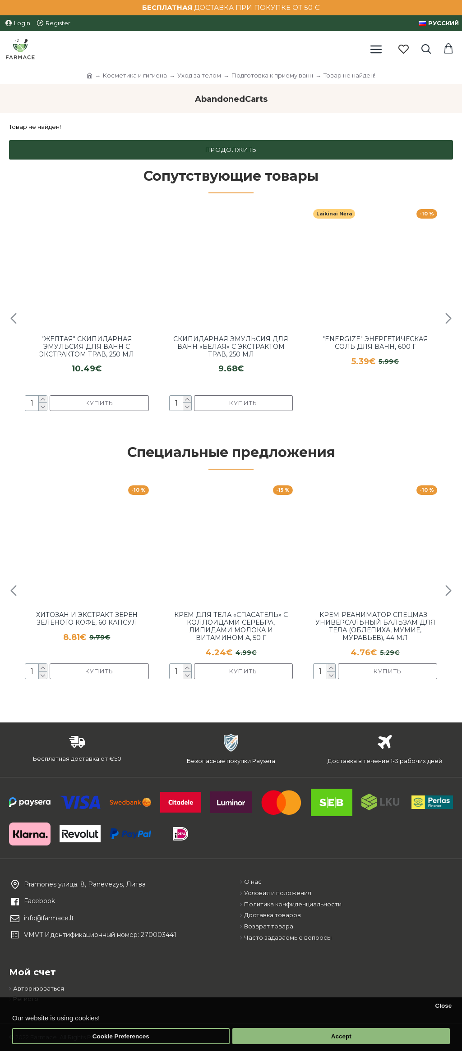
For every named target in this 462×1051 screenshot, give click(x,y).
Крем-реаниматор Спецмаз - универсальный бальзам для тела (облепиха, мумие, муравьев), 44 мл (375, 626)
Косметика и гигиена (135, 75)
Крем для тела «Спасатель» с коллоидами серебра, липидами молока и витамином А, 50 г (231, 626)
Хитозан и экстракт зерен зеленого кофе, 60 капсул (87, 618)
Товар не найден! (349, 75)
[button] (14, 318)
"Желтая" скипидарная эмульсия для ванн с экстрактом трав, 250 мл (86, 346)
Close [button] (443, 1005)
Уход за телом (199, 75)
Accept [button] (341, 1036)
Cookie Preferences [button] (120, 1036)
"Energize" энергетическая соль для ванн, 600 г (375, 343)
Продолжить (231, 149)
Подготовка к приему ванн (272, 75)
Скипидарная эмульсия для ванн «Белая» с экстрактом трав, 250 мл (230, 346)
